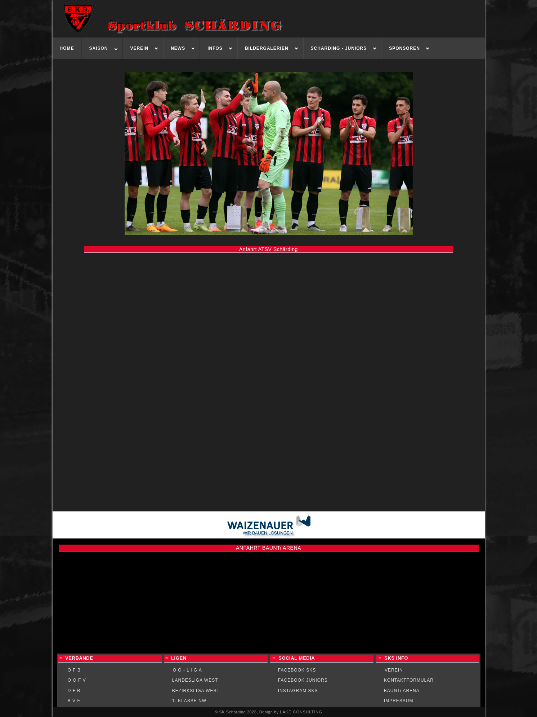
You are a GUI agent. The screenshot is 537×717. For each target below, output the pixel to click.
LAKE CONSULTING (301, 712)
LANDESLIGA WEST (195, 680)
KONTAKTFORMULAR (409, 680)
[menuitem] (67, 48)
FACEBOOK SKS (297, 670)
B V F (74, 700)
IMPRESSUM (398, 700)
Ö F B (74, 670)
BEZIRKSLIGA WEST (196, 690)
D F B (74, 690)
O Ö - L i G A (187, 670)
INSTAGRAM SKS (298, 690)
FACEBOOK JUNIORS (303, 680)
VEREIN (394, 670)
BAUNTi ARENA (402, 690)
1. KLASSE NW (189, 700)
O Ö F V (77, 680)
